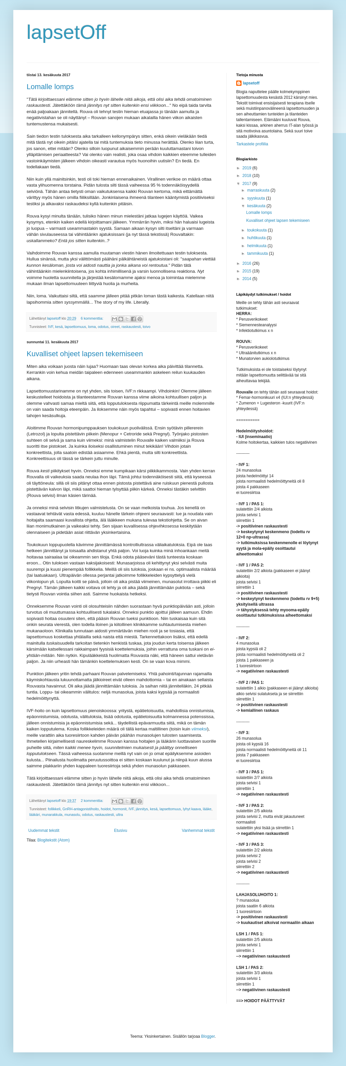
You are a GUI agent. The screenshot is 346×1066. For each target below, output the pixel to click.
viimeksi (199, 728)
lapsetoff (251, 83)
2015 (248, 271)
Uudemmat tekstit (43, 830)
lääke (207, 809)
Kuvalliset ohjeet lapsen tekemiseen (85, 354)
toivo (146, 327)
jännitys (142, 809)
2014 (248, 278)
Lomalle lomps (50, 86)
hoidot (105, 809)
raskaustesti (131, 327)
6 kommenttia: (92, 318)
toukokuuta (257, 230)
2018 (248, 175)
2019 (248, 168)
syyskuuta (256, 198)
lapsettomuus (75, 327)
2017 (248, 183)
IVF (50, 327)
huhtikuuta (257, 237)
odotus (103, 327)
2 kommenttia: (92, 801)
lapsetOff (66, 32)
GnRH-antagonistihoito (81, 809)
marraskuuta (258, 190)
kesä (59, 327)
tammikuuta (258, 253)
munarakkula (52, 815)
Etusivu (120, 830)
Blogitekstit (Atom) (53, 840)
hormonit (119, 809)
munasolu (72, 815)
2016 (248, 263)
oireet (114, 327)
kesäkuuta (256, 206)
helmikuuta (257, 245)
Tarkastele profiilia (252, 144)
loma (92, 327)
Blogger (208, 1036)
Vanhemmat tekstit (198, 830)
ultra (119, 815)
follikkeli (54, 809)
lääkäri (34, 815)
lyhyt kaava (192, 809)
